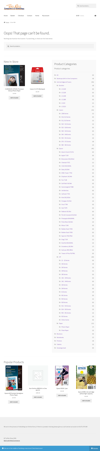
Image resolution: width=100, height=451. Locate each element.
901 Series (64, 295)
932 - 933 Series (66, 306)
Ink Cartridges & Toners (64, 82)
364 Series (64, 288)
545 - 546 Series (66, 134)
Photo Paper (65, 327)
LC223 (63, 103)
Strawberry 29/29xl (67, 246)
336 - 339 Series (66, 278)
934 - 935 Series (66, 309)
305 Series (64, 274)
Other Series (65, 320)
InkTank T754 (65, 194)
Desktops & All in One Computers (67, 78)
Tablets (59, 344)
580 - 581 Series (66, 145)
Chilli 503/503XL (66, 166)
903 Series (64, 299)
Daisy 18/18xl (65, 169)
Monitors (59, 334)
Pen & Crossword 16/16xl (69, 215)
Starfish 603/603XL (67, 243)
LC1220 (63, 89)
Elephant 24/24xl (66, 176)
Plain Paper (65, 330)
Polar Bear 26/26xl (67, 222)
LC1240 (63, 96)
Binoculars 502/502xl (67, 159)
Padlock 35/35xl (66, 211)
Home (6, 15)
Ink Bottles (64, 190)
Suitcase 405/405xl (67, 250)
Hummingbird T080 (67, 187)
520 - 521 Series (66, 124)
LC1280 (63, 99)
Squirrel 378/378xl (66, 236)
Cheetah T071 (65, 162)
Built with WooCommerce (12, 440)
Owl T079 (64, 208)
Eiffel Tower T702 (66, 173)
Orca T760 (64, 204)
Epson (61, 148)
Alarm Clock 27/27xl (67, 152)
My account (45, 15)
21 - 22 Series (65, 260)
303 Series (64, 267)
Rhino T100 (64, 225)
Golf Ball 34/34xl (66, 183)
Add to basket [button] (14, 98)
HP (60, 257)
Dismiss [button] (95, 448)
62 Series (64, 292)
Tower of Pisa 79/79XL (68, 253)
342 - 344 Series (66, 281)
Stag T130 (64, 239)
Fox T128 (64, 180)
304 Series (64, 271)
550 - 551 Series (66, 138)
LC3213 (63, 106)
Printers (59, 341)
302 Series (64, 264)
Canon (61, 110)
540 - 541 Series (66, 131)
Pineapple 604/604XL (67, 218)
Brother (61, 85)
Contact (29, 15)
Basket (13, 15)
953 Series (64, 316)
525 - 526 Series (66, 127)
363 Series (64, 285)
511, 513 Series (65, 120)
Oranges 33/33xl (66, 201)
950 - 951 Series (66, 313)
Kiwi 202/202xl (65, 197)
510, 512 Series (65, 117)
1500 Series (64, 113)
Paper (61, 323)
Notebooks (60, 337)
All (57, 75)
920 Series (64, 302)
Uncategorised (61, 348)
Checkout (21, 15)
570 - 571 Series (66, 141)
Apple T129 (64, 155)
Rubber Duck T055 (67, 229)
